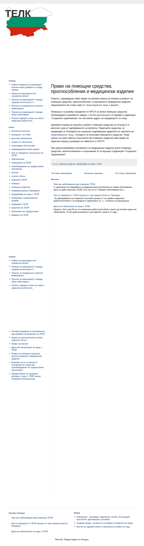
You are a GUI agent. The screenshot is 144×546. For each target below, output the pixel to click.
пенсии (14, 172)
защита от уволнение (21, 142)
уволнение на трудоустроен (25, 211)
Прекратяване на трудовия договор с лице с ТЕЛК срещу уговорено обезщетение (26, 376)
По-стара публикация (125, 173)
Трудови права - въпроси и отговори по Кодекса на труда (105, 523)
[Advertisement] (72, 56)
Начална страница (93, 173)
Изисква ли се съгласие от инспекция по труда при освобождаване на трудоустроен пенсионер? (27, 366)
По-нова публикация (62, 173)
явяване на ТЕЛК (19, 215)
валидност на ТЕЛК (21, 135)
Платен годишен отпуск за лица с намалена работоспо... (27, 119)
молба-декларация (100, 115)
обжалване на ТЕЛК (21, 163)
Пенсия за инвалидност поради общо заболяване (26, 113)
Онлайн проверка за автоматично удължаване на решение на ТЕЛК (28, 332)
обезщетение (17, 159)
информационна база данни (25, 149)
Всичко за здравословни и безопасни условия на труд (103, 527)
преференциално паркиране (25, 190)
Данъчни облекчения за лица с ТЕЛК (72, 206)
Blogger (85, 539)
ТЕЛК (18, 13)
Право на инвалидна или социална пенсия (23, 94)
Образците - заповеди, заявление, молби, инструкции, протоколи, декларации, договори (103, 518)
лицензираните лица (62, 134)
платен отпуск (18, 176)
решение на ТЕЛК (20, 208)
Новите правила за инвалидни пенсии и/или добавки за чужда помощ (26, 87)
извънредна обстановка (23, 145)
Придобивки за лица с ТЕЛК (89, 164)
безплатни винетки (20, 131)
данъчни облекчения (21, 138)
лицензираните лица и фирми (102, 105)
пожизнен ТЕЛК (19, 180)
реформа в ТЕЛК (19, 204)
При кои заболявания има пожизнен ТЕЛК (74, 184)
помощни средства (67, 164)
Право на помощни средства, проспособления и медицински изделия (26, 356)
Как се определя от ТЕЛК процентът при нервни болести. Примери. (87, 195)
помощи (15, 183)
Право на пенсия (19, 344)
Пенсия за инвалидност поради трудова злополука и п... (26, 100)
